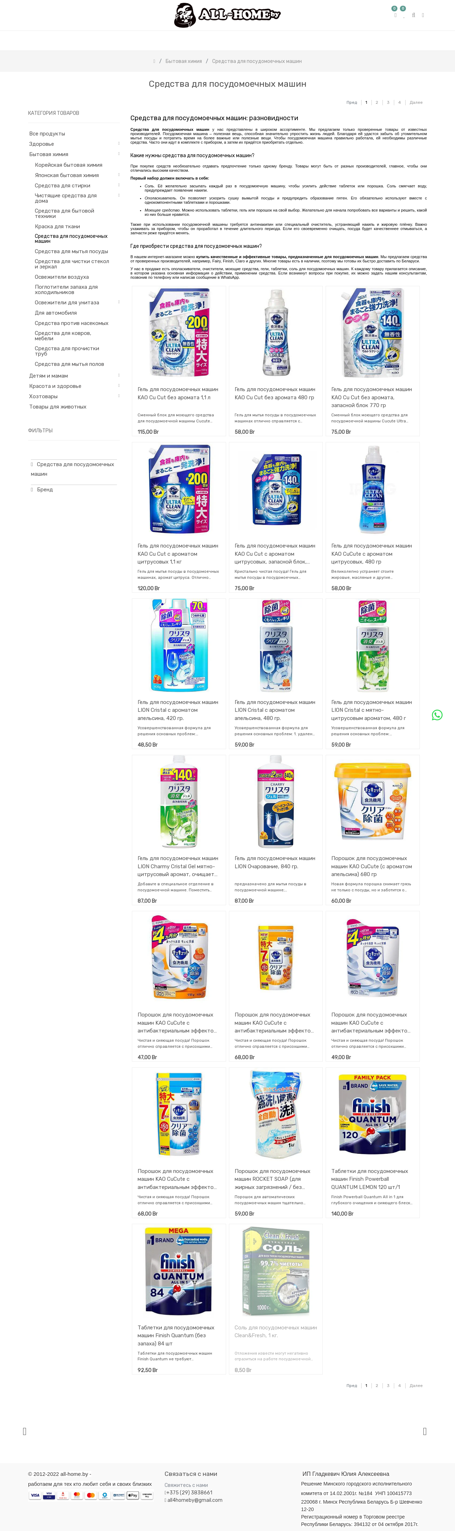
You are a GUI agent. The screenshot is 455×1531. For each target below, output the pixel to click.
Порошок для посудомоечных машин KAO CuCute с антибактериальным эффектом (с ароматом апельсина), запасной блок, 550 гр (177, 1023)
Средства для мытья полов (69, 364)
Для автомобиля (56, 313)
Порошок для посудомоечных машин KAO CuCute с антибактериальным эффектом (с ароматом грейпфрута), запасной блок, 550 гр (371, 1023)
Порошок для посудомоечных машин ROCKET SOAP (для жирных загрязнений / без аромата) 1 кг (272, 1179)
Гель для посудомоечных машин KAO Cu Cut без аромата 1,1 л (178, 393)
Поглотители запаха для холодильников (66, 289)
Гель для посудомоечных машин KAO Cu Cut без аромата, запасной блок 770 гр (371, 397)
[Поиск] (333, 99)
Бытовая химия (48, 154)
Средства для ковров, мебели (63, 336)
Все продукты (47, 133)
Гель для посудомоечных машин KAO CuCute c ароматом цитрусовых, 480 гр (371, 554)
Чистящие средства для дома (66, 198)
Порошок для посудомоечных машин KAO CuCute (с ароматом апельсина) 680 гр (371, 866)
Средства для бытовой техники (64, 213)
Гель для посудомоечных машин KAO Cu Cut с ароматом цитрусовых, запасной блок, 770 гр (275, 554)
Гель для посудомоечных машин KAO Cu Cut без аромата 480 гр (275, 393)
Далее (416, 102)
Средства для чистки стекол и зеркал (72, 264)
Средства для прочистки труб (67, 351)
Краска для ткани (57, 226)
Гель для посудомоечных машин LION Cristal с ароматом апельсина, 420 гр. (178, 710)
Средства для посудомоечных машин (71, 238)
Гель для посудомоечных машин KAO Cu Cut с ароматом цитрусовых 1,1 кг (178, 554)
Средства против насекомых (71, 323)
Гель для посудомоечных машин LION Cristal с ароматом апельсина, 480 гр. (275, 710)
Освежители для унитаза (67, 302)
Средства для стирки (62, 185)
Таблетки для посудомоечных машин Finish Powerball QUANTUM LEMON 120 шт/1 (369, 1179)
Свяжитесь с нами (186, 1485)
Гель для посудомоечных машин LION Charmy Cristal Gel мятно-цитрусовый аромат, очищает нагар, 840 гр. (178, 866)
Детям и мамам (48, 376)
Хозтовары (43, 396)
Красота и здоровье (55, 386)
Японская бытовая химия (67, 175)
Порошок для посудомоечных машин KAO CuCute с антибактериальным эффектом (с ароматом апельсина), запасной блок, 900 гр (274, 1023)
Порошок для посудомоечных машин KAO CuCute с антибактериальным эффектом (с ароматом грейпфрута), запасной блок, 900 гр (177, 1179)
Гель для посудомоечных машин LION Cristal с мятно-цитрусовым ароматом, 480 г (371, 710)
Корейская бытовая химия (68, 165)
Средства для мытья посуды (71, 251)
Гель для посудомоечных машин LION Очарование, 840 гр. (275, 862)
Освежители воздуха (62, 277)
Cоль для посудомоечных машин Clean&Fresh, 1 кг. (276, 1331)
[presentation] (25, 1431)
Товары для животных (57, 407)
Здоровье (41, 144)
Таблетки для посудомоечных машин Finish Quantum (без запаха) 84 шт (176, 1335)
